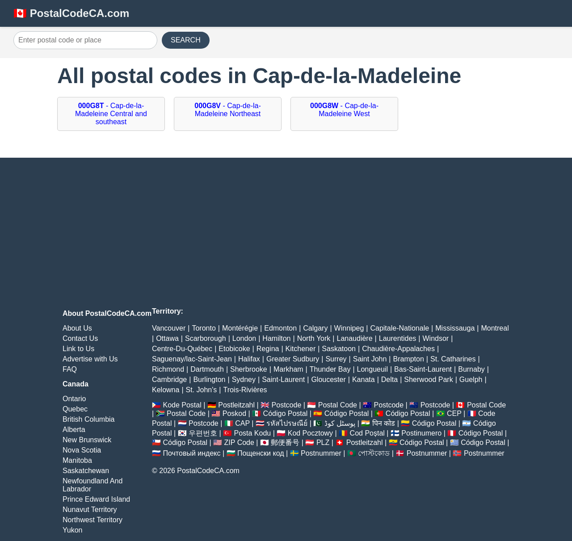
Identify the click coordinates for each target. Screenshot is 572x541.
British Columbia (88, 419)
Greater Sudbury (292, 359)
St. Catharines (452, 359)
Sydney (244, 379)
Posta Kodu (252, 433)
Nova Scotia (82, 450)
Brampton (408, 359)
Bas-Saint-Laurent (423, 369)
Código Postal (285, 413)
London (244, 338)
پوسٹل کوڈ (339, 423)
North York (314, 338)
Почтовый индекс (191, 453)
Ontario (74, 399)
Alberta (74, 429)
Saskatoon (339, 348)
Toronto (203, 328)
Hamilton (276, 338)
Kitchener (301, 348)
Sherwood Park (428, 379)
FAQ (70, 369)
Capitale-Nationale (399, 328)
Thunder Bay (330, 369)
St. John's (201, 390)
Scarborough (205, 338)
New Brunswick (87, 440)
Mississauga (455, 328)
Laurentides (397, 338)
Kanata (363, 379)
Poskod (234, 413)
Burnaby (471, 369)
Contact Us (80, 338)
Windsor (436, 338)
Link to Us (78, 348)
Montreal (495, 328)
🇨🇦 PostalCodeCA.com (71, 13)
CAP (242, 423)
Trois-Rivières (245, 390)
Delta (389, 379)
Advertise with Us (90, 359)
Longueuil (372, 369)
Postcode (287, 405)
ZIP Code (239, 442)
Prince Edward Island (96, 499)
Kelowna (165, 390)
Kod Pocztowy (310, 433)
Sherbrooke (248, 369)
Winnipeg (349, 328)
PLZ (322, 442)
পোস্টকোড (374, 453)
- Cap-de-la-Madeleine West (344, 109)
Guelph (471, 379)
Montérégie (240, 328)
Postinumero (421, 433)
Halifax (249, 359)
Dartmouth (207, 369)
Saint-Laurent (283, 379)
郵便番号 (285, 442)
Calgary (315, 328)
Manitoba (77, 460)
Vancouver (168, 328)
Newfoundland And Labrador (92, 485)
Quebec (75, 409)
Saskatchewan (86, 470)
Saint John (370, 359)
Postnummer (321, 453)
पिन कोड (383, 423)
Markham (288, 369)
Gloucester (328, 379)
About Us (77, 328)
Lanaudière (355, 338)
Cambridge (169, 379)
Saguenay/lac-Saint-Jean (192, 359)
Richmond (168, 369)
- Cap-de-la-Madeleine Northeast (227, 109)
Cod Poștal (367, 433)
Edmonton (280, 328)
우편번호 (203, 433)
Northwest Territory (92, 520)
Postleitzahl (236, 405)
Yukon (72, 530)
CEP (454, 413)
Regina (268, 348)
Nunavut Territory (90, 509)
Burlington (209, 379)
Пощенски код (260, 453)
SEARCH (186, 40)
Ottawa (167, 338)
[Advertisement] (286, 233)
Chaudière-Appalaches (398, 348)
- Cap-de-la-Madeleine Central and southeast (111, 114)
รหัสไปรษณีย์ (286, 423)
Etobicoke (234, 348)
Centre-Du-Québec (182, 348)
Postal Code (337, 405)
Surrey (335, 359)
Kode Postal (182, 405)
